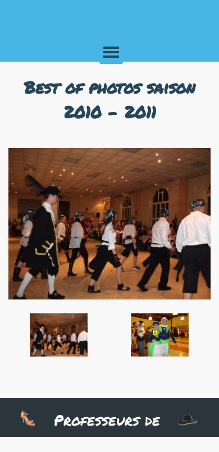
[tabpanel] (109, 99)
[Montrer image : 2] (160, 335)
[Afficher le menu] (111, 52)
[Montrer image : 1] (59, 335)
